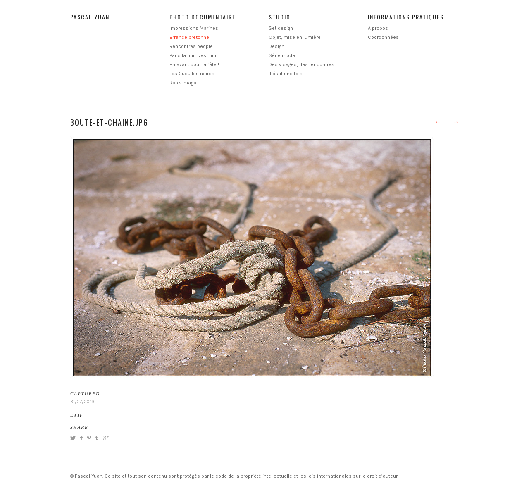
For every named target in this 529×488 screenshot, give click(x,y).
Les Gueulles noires (191, 73)
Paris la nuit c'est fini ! (194, 55)
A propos (378, 28)
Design (276, 46)
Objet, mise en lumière (295, 37)
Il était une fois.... (287, 73)
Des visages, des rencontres (301, 64)
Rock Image (182, 83)
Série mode (282, 55)
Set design (281, 28)
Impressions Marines (193, 28)
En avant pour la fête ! (194, 64)
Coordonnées (383, 37)
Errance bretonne (189, 37)
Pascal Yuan (90, 16)
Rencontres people (191, 46)
